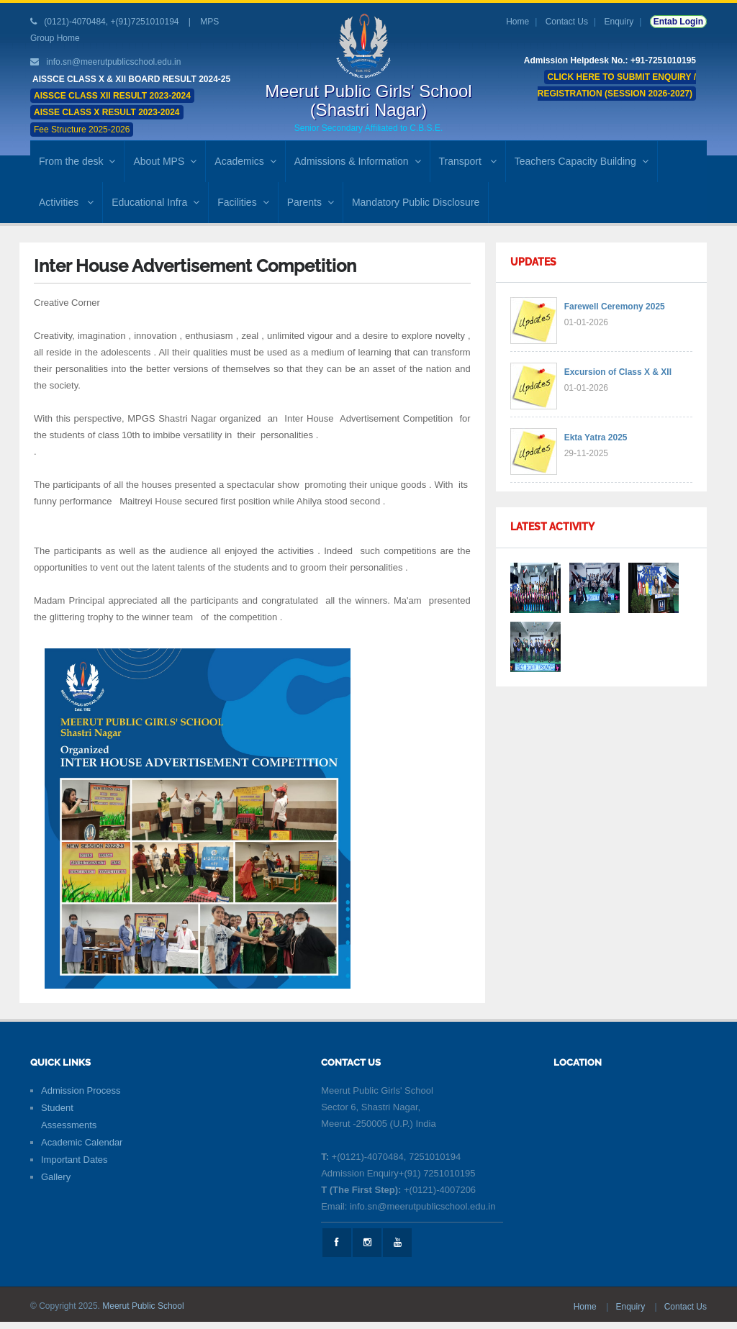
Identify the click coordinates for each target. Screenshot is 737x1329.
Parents (310, 202)
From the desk (77, 161)
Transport (468, 161)
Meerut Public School (143, 1306)
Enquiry (619, 22)
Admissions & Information (357, 161)
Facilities (242, 202)
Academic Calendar (81, 1142)
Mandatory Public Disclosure (415, 202)
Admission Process (81, 1090)
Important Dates (74, 1159)
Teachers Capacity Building (581, 161)
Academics (245, 161)
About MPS (164, 161)
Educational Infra (155, 202)
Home (517, 22)
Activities (66, 202)
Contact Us (567, 22)
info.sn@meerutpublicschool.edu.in (113, 62)
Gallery (56, 1176)
